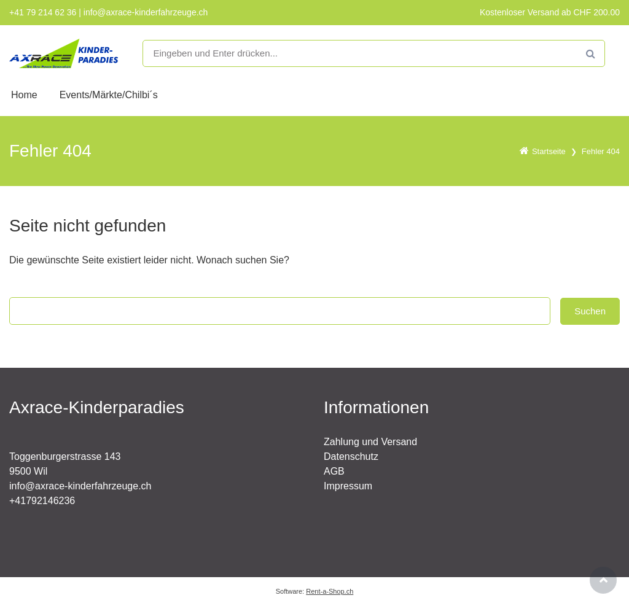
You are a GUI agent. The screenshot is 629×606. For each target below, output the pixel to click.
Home (24, 95)
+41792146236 (42, 500)
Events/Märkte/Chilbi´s (109, 95)
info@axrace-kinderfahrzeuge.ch (80, 486)
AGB (334, 471)
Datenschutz (351, 456)
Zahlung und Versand (370, 442)
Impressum (348, 486)
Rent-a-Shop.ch (329, 591)
